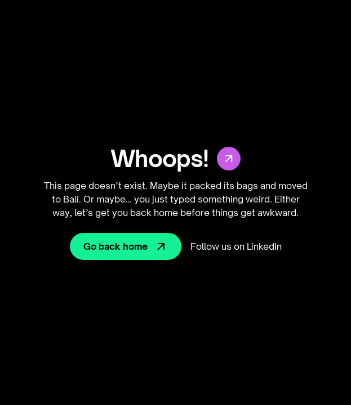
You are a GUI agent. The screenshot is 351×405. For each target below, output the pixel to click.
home (166, 212)
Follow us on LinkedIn (236, 246)
